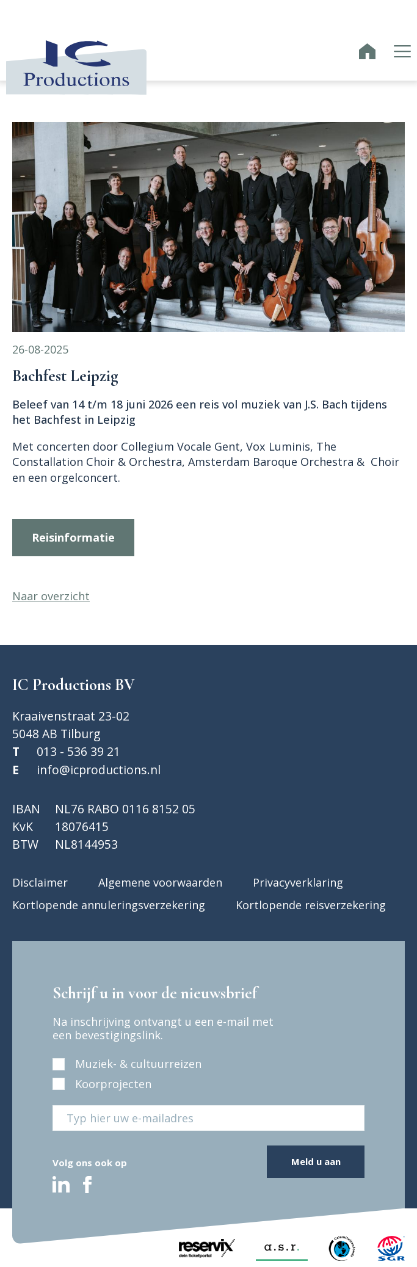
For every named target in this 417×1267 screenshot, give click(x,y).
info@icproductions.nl (99, 769)
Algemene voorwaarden (160, 882)
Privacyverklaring (298, 882)
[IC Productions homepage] (367, 52)
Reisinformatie (73, 537)
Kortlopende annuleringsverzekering (108, 905)
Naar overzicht (51, 596)
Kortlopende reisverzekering (311, 905)
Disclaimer (40, 882)
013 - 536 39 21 (78, 751)
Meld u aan (316, 1161)
